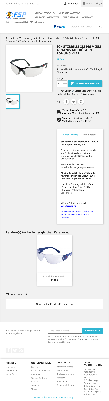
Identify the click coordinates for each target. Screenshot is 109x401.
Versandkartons (69, 13)
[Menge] (60, 83)
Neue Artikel (11, 370)
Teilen (66, 102)
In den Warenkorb (85, 83)
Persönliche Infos (65, 366)
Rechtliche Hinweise (40, 370)
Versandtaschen (45, 13)
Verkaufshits (11, 374)
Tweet (73, 102)
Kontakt (87, 17)
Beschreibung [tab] (70, 134)
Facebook (8, 350)
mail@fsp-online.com (92, 393)
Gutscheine (62, 381)
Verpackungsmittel (47, 17)
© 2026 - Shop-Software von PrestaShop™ (54, 397)
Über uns (35, 374)
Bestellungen (63, 370)
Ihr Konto (63, 362)
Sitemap (35, 385)
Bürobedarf (70, 17)
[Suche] (85, 26)
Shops (34, 389)
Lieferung (35, 367)
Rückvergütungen (65, 374)
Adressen (61, 377)
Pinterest (81, 102)
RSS (21, 350)
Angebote (10, 367)
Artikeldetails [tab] (89, 134)
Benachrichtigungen (66, 385)
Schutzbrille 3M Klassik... (54, 276)
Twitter (15, 350)
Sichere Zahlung (39, 378)
